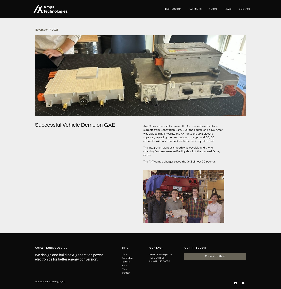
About (213, 9)
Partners (195, 9)
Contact (244, 9)
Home (125, 254)
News (228, 9)
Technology (173, 9)
